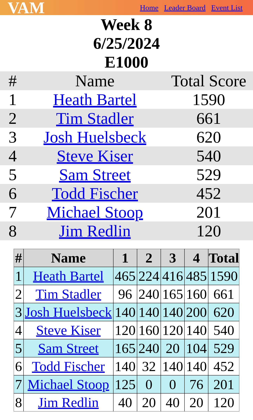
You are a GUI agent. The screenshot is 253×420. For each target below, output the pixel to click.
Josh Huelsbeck (95, 137)
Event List (227, 8)
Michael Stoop (95, 212)
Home (149, 8)
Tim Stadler (95, 118)
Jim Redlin (95, 231)
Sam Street (95, 175)
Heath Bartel (95, 99)
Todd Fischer (95, 193)
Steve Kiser (95, 156)
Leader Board (185, 8)
